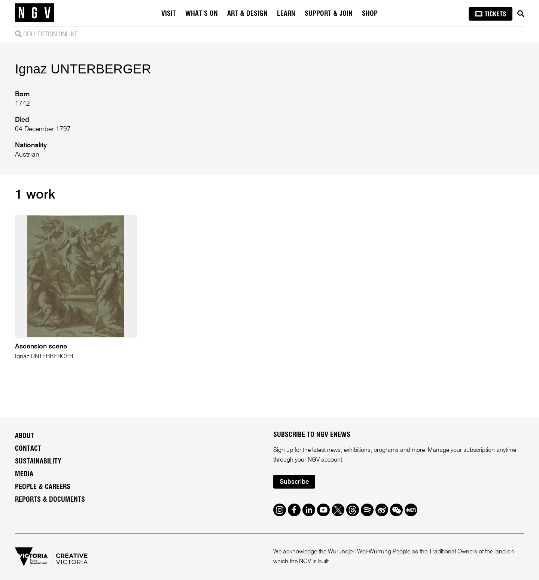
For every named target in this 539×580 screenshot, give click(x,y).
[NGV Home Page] (34, 13)
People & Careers (42, 487)
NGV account (325, 460)
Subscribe (294, 482)
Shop (370, 13)
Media (24, 474)
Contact (28, 448)
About (24, 436)
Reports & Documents (50, 499)
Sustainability (38, 461)
